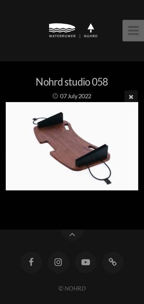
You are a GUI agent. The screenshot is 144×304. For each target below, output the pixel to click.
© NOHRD (72, 288)
